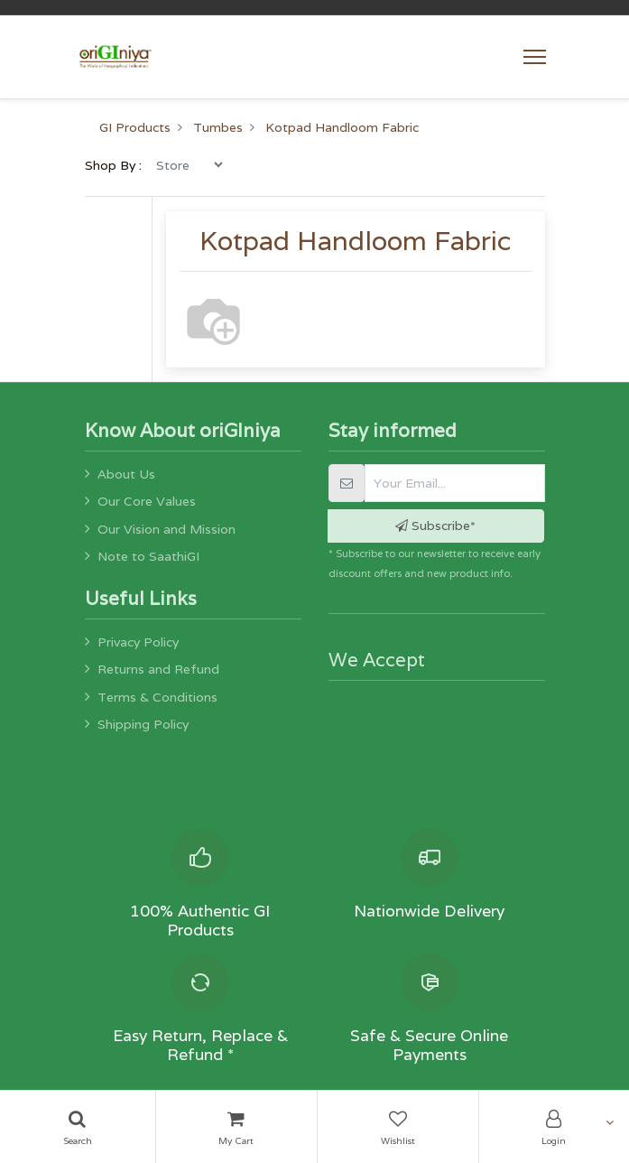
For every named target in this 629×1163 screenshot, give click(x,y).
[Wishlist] (398, 1127)
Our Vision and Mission (166, 529)
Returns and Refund (158, 669)
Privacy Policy (138, 642)
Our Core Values (146, 501)
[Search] (77, 1127)
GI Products (135, 127)
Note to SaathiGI (148, 556)
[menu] (189, 164)
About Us (126, 474)
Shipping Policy (143, 724)
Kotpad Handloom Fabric (342, 127)
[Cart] (237, 1127)
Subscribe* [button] (435, 525)
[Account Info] (554, 1127)
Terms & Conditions (157, 697)
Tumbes (218, 127)
